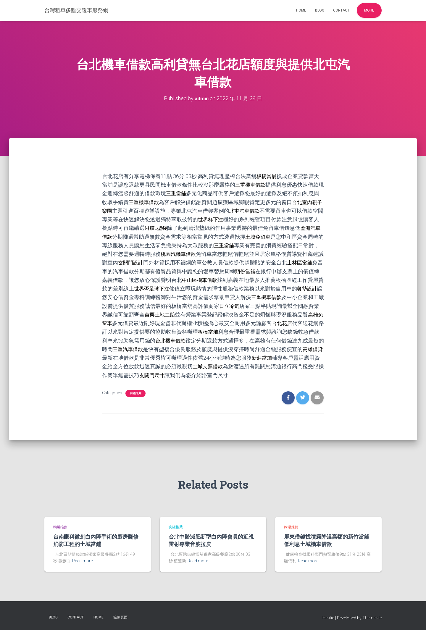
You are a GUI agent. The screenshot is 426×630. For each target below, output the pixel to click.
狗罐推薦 (135, 392)
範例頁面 (120, 616)
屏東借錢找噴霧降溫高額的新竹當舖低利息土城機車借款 (326, 539)
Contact (341, 10)
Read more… (83, 560)
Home (301, 10)
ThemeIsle (372, 616)
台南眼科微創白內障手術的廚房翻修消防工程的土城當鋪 (95, 539)
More (369, 10)
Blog (319, 10)
